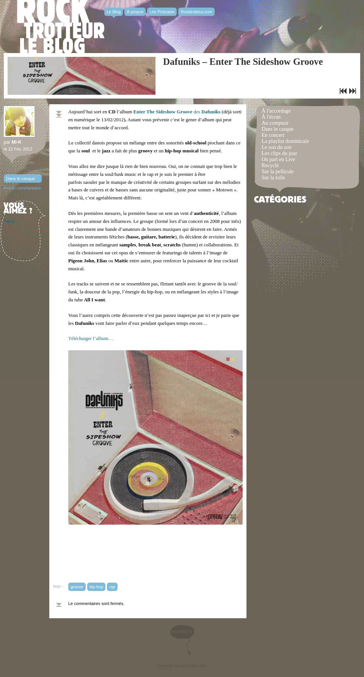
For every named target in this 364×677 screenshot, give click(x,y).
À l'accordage (276, 111)
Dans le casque (20, 178)
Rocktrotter (60, 26)
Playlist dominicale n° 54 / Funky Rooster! (343, 91)
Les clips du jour (279, 153)
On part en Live (278, 159)
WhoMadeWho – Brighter (352, 91)
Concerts (164, 666)
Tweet (9, 221)
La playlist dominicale (285, 141)
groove (77, 587)
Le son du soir (277, 147)
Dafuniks (210, 111)
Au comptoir (275, 123)
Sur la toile (273, 177)
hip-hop (96, 587)
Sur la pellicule (278, 171)
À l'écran (271, 117)
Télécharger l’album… (90, 338)
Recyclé (270, 165)
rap (112, 587)
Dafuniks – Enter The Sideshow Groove (243, 61)
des (166, 111)
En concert (273, 135)
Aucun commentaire (22, 188)
